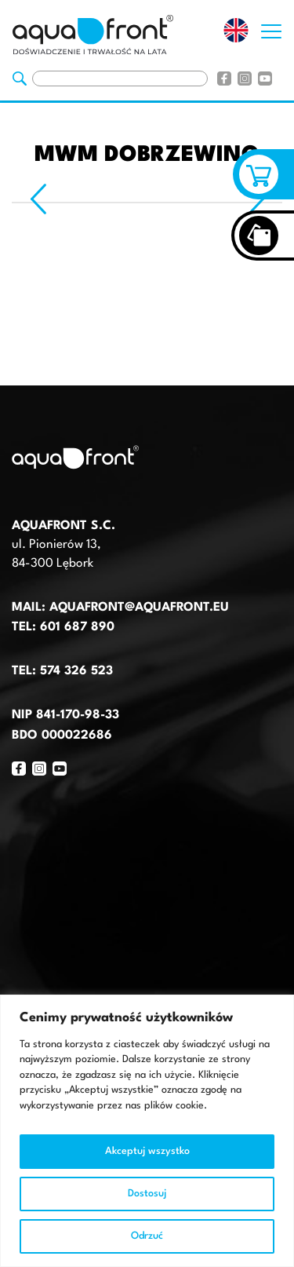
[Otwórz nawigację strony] (271, 27)
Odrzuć (147, 1236)
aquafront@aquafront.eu (137, 607)
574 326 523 (76, 671)
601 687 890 (77, 627)
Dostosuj (147, 1193)
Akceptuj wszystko (147, 1151)
